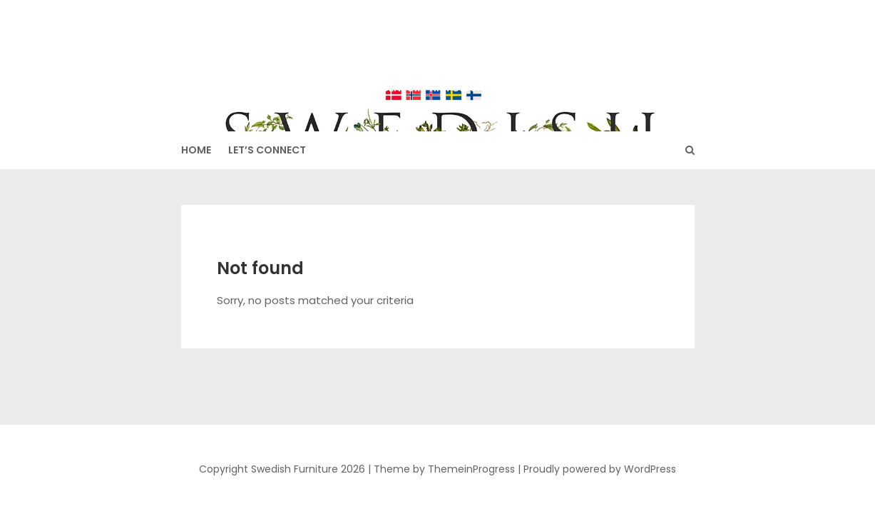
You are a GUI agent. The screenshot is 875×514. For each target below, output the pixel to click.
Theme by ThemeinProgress (444, 469)
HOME (196, 150)
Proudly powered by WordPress (599, 469)
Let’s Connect (267, 150)
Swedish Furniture (438, 58)
